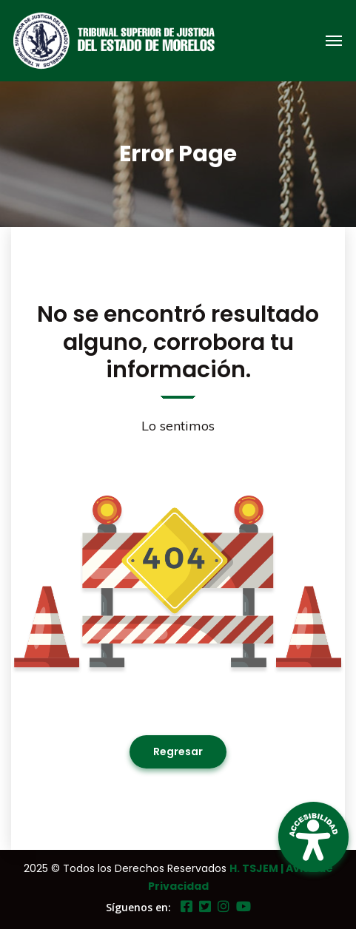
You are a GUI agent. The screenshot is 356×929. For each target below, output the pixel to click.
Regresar (178, 751)
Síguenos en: (138, 907)
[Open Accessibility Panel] (313, 837)
